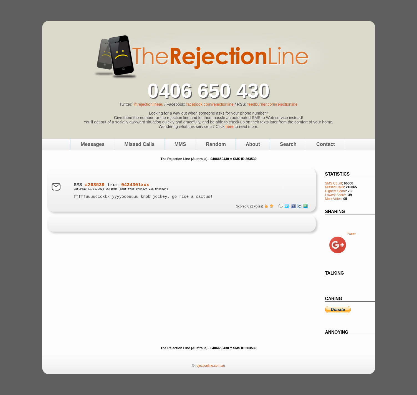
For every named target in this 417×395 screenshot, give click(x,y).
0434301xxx (135, 185)
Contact (325, 144)
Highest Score (335, 191)
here (230, 126)
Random (216, 144)
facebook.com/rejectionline (210, 104)
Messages (93, 144)
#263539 (95, 185)
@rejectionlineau (148, 104)
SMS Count (333, 183)
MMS (180, 144)
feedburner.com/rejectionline (272, 104)
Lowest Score (335, 195)
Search (288, 144)
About (253, 144)
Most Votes (333, 199)
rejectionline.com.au (210, 366)
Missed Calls (139, 144)
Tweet (351, 234)
